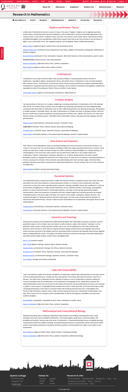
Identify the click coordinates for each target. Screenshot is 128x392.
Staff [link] (44, 1)
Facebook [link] (43, 379)
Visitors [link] (60, 1)
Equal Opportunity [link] (88, 379)
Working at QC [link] (100, 379)
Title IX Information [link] (74, 379)
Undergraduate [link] (58, 20)
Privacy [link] (92, 384)
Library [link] (109, 379)
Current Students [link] (23, 1)
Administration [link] (106, 7)
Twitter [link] (42, 383)
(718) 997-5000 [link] (16, 384)
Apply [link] (87, 1)
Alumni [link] (51, 1)
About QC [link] (48, 7)
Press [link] (115, 379)
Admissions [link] (61, 7)
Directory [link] (112, 1)
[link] (126, 1)
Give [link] (104, 1)
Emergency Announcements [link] (77, 381)
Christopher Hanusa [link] (30, 93)
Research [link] (121, 7)
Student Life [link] (90, 7)
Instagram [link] (53, 379)
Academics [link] (75, 7)
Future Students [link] (8, 1)
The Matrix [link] (86, 20)
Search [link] (121, 1)
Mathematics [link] (21, 20)
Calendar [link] (95, 1)
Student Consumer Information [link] (78, 384)
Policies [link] (90, 381)
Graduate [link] (73, 20)
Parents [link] (69, 1)
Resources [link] (99, 20)
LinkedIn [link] (42, 381)
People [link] (34, 20)
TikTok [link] (52, 381)
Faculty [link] (36, 1)
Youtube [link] (52, 383)
